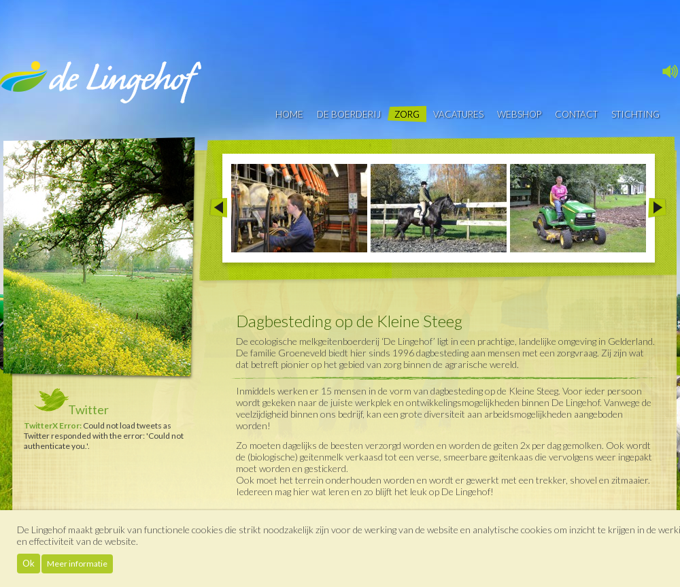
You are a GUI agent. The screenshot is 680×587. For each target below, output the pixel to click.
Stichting (635, 114)
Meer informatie (77, 563)
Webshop (519, 114)
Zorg (407, 114)
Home (289, 114)
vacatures (458, 114)
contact (576, 114)
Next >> (657, 208)
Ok (28, 563)
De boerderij (349, 114)
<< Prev (218, 208)
